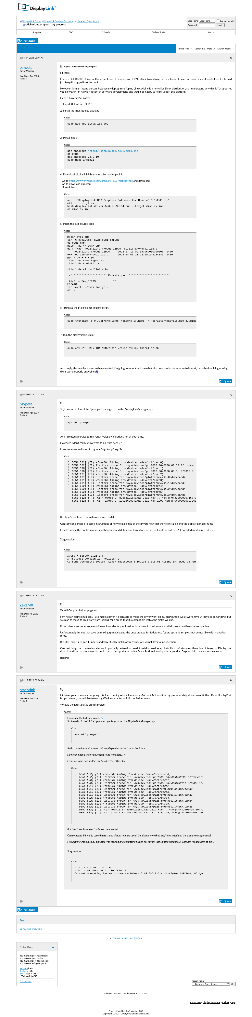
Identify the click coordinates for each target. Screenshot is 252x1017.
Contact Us (195, 1002)
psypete (26, 67)
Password (192, 25)
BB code (24, 968)
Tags (22, 920)
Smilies (23, 971)
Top (233, 1002)
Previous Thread (119, 938)
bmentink (27, 690)
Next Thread (134, 938)
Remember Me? (226, 21)
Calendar (106, 32)
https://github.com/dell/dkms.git (113, 151)
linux (34, 929)
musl (39, 929)
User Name (193, 21)
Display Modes (224, 48)
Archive (225, 1002)
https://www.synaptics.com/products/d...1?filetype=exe (101, 180)
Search (212, 32)
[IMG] (22, 973)
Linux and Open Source (88, 21)
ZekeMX (26, 605)
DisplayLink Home (211, 1002)
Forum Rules (26, 981)
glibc (28, 929)
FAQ (71, 32)
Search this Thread (203, 48)
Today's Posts (158, 32)
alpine (22, 929)
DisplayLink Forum (32, 21)
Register (37, 32)
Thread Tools (183, 48)
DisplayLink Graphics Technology (58, 21)
